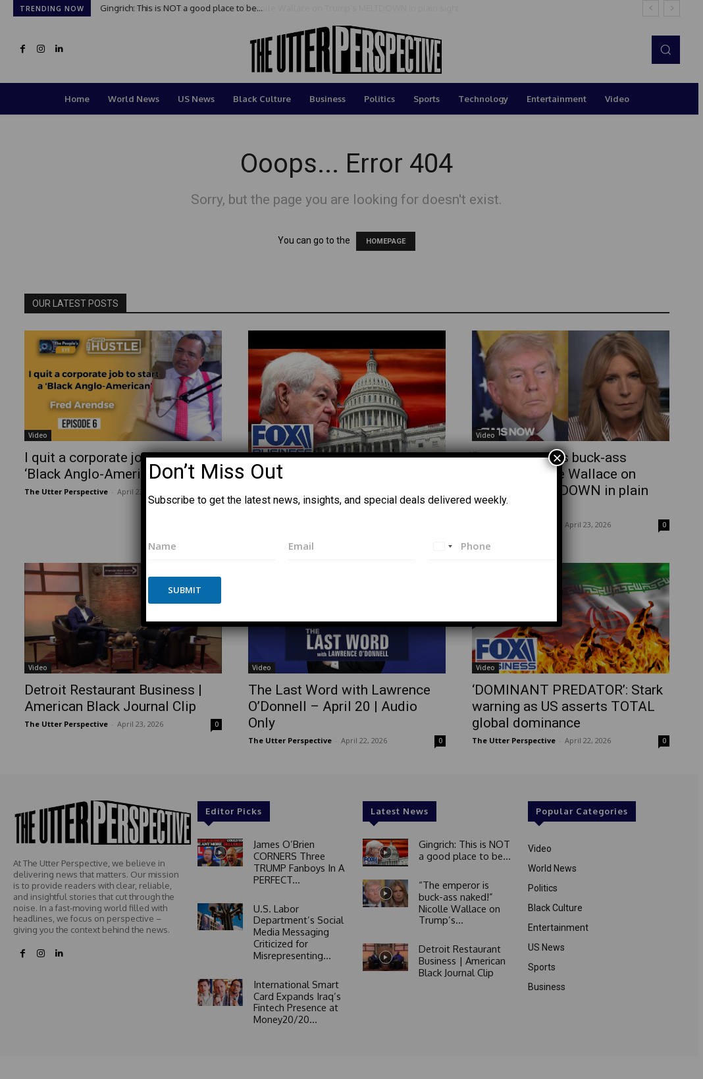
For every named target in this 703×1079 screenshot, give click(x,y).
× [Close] (556, 457)
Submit (184, 590)
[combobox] (442, 546)
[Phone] (491, 546)
